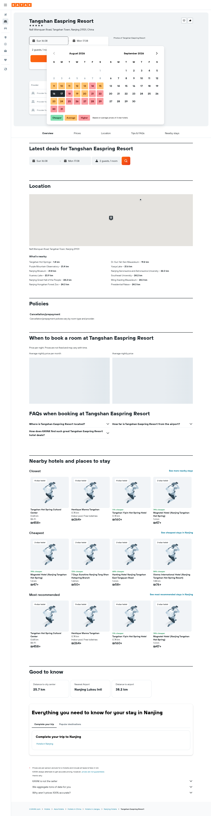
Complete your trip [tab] (44, 724)
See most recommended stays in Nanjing (171, 594)
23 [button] (53, 101)
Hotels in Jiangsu (92, 809)
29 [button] (100, 101)
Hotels (47, 809)
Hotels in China (74, 809)
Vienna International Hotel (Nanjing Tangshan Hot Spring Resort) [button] (171, 576)
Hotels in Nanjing (44, 743)
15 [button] (100, 85)
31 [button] (61, 109)
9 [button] (54, 85)
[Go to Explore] (5, 37)
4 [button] (69, 78)
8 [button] (100, 78)
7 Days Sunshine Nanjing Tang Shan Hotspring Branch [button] (90, 576)
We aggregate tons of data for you (112, 787)
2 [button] (54, 78)
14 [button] (92, 85)
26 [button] (77, 101)
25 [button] (69, 101)
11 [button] (69, 85)
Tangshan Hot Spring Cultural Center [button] (45, 511)
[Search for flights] (5, 15)
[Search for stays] (5, 21)
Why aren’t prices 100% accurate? (112, 793)
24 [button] (61, 101)
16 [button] (54, 93)
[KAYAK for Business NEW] (5, 51)
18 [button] (69, 93)
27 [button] (84, 101)
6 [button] (85, 78)
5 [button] (77, 78)
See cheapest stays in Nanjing (177, 532)
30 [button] (54, 109)
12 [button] (77, 85)
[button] (5, 4)
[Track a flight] (5, 44)
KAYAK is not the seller (112, 781)
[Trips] (5, 60)
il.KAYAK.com (34, 809)
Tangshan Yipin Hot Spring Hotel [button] (129, 512)
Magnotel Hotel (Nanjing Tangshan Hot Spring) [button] (171, 514)
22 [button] (100, 93)
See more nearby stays (181, 470)
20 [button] (84, 93)
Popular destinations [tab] (70, 724)
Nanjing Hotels (110, 809)
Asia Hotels (59, 809)
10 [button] (61, 85)
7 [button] (92, 78)
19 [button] (77, 93)
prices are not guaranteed (93, 771)
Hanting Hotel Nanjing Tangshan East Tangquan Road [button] (129, 576)
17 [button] (61, 93)
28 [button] (92, 101)
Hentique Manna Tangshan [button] (85, 509)
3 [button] (61, 78)
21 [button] (92, 93)
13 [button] (85, 85)
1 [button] (100, 70)
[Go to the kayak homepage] (22, 5)
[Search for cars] (5, 28)
